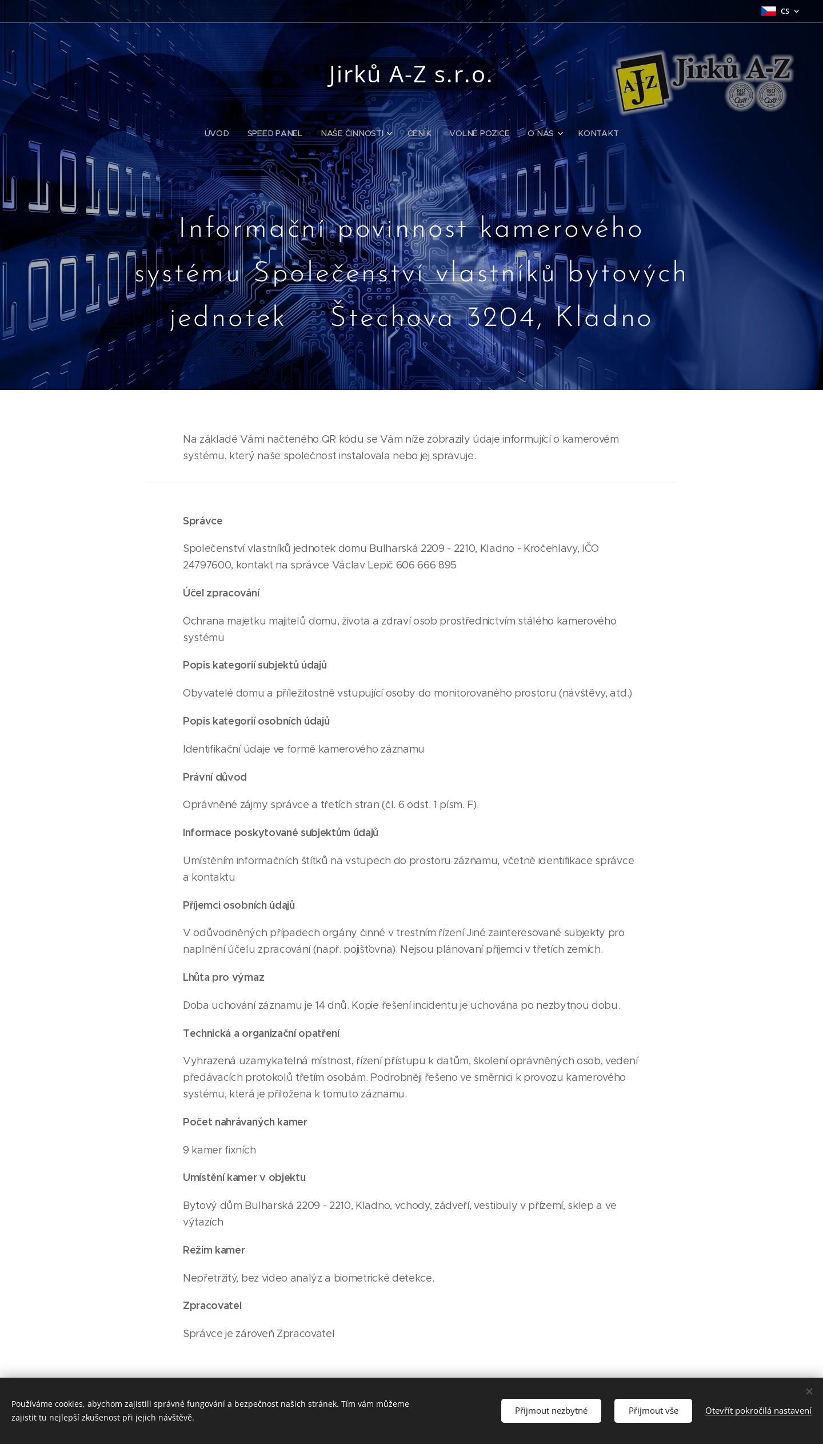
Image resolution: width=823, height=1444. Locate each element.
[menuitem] (223, 133)
